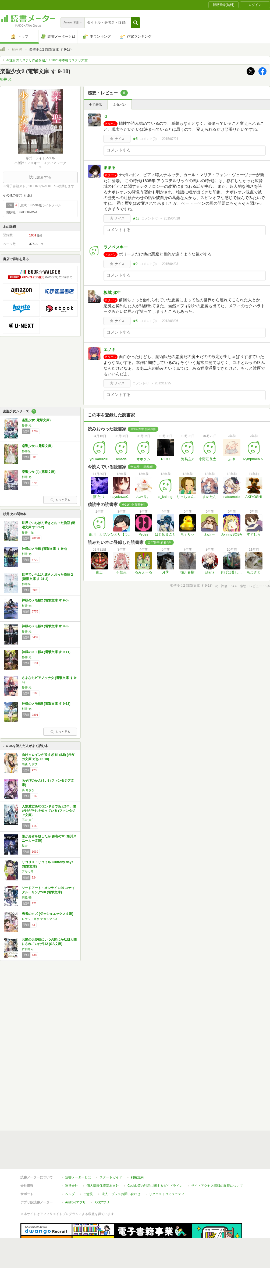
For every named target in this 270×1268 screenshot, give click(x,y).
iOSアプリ (101, 1202)
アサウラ (28, 871)
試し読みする (40, 177)
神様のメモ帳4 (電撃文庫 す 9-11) (46, 652)
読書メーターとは (78, 1177)
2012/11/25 (163, 383)
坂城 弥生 (112, 292)
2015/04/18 (172, 218)
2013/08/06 (170, 321)
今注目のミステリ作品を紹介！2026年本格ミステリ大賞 (47, 60)
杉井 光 (17, 49)
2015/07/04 (170, 138)
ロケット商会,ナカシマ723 (39, 918)
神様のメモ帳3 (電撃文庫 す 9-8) (45, 626)
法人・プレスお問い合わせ (121, 1194)
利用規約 (137, 1177)
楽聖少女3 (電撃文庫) (37, 446)
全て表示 (95, 105)
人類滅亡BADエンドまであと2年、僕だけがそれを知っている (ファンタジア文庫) (49, 811)
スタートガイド (111, 1177)
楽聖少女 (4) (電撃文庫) (38, 472)
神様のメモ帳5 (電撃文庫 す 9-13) (46, 704)
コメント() (148, 138)
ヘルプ (70, 1194)
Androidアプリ (75, 1202)
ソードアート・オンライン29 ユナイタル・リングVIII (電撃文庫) (48, 890)
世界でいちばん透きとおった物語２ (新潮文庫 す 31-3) (47, 577)
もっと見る (60, 500)
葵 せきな (28, 790)
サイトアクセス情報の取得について (217, 1185)
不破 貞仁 (28, 819)
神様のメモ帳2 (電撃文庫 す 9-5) (45, 600)
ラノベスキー (116, 247)
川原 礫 (26, 897)
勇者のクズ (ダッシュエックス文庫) (47, 914)
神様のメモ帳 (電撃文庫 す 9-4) (44, 549)
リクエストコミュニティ (166, 1194)
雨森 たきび (29, 764)
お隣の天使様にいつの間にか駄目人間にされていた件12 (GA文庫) (49, 942)
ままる (110, 167)
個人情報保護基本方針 (103, 1185)
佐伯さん (28, 949)
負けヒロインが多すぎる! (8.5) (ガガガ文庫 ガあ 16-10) (48, 757)
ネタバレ (119, 105)
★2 (135, 264)
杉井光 (26, 451)
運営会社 (71, 1185)
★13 (136, 218)
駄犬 (25, 845)
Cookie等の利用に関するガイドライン (155, 1185)
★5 (135, 139)
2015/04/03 (170, 263)
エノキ (110, 349)
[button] (135, 22)
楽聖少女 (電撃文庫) (36, 420)
